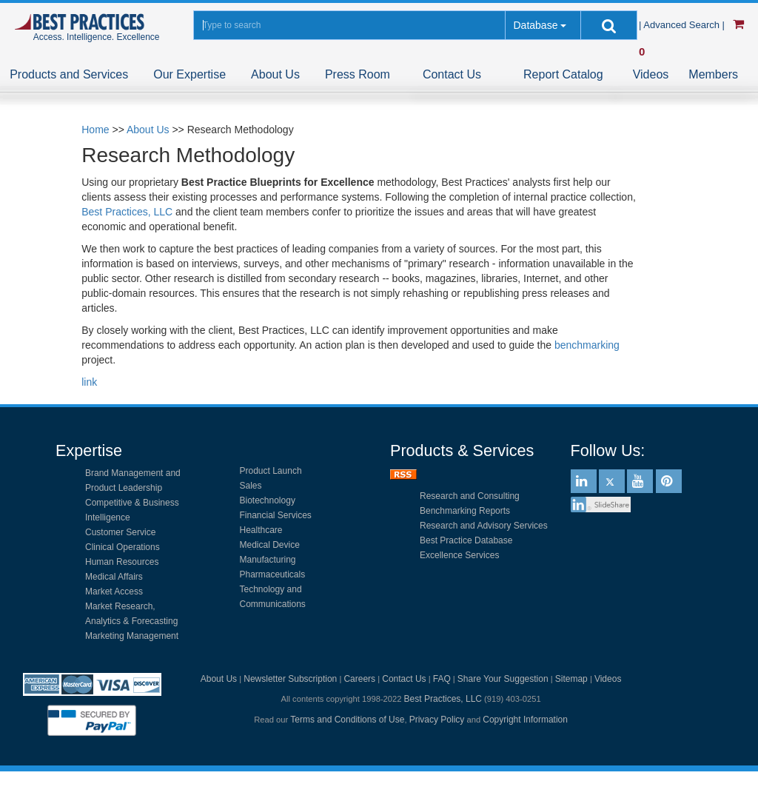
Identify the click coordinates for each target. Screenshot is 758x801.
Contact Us (452, 74)
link (89, 382)
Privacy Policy (437, 719)
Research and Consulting (470, 496)
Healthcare (261, 530)
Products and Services (69, 74)
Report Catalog (563, 74)
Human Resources (121, 562)
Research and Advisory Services (484, 525)
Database (535, 25)
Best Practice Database (466, 540)
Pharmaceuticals (273, 574)
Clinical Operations (122, 547)
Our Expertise (189, 74)
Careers (359, 679)
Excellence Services (459, 555)
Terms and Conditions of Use (347, 719)
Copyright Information (525, 719)
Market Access (114, 591)
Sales (251, 485)
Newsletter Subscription (290, 679)
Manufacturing (268, 559)
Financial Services (276, 515)
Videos (651, 74)
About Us (275, 74)
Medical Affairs (114, 577)
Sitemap (571, 679)
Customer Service (120, 532)
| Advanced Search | (683, 24)
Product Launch (271, 471)
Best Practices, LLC (126, 212)
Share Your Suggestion (503, 679)
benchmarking (587, 345)
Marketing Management (131, 636)
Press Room (357, 74)
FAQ (442, 679)
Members (713, 74)
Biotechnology (267, 500)
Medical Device (270, 545)
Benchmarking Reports (465, 511)
